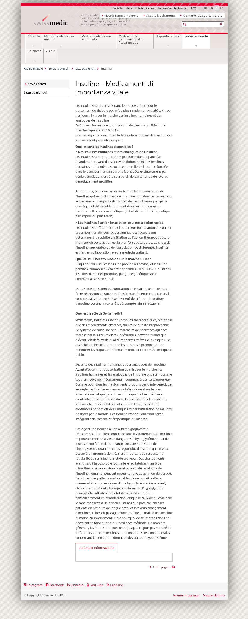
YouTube (96, 585)
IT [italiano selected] (216, 8)
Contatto (118, 8)
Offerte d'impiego (145, 8)
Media (128, 8)
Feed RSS (116, 585)
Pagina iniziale (33, 68)
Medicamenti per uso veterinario (96, 37)
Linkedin (77, 585)
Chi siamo (34, 51)
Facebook (57, 585)
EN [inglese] (222, 8)
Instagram (35, 585)
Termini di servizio (186, 595)
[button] (185, 24)
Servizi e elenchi (197, 37)
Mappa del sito (214, 595)
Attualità (34, 36)
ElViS (194, 8)
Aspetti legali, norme (160, 15)
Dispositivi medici (168, 36)
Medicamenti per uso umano (59, 37)
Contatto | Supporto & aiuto (201, 15)
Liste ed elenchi (85, 68)
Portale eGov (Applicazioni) (173, 8)
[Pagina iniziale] (84, 19)
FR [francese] (211, 8)
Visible (50, 51)
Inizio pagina (161, 567)
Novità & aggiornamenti (120, 15)
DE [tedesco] (205, 8)
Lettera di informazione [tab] (96, 548)
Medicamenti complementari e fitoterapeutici (130, 39)
